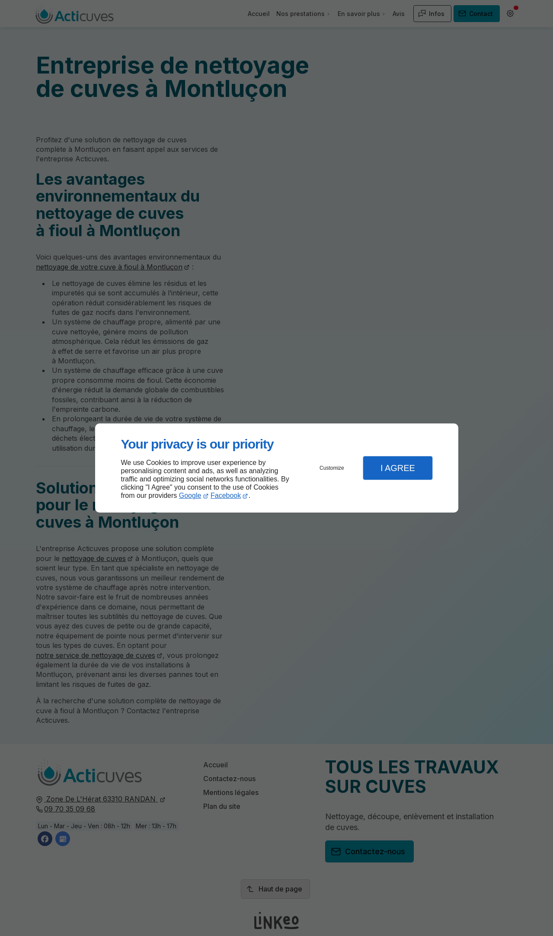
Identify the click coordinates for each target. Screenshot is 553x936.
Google (190, 495)
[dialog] (276, 468)
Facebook (226, 495)
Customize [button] (332, 468)
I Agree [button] (397, 468)
